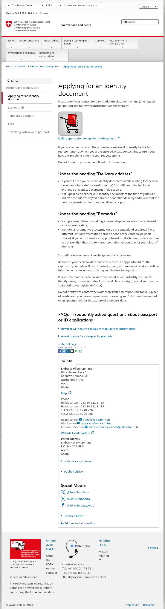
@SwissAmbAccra (78, 498)
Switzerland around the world (81, 5)
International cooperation (52, 56)
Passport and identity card (44, 66)
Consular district (74, 515)
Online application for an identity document (88, 138)
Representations (29, 44)
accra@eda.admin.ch (96, 419)
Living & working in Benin (77, 44)
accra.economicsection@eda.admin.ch (113, 427)
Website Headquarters (77, 433)
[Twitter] (64, 350)
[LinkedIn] (68, 350)
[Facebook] (60, 350)
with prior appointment (78, 461)
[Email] (80, 350)
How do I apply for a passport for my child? (86, 336)
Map (66, 393)
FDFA (49, 5)
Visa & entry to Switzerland (122, 44)
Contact (65, 360)
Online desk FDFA (51, 545)
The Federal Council (23, 5)
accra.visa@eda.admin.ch (97, 423)
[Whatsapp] (77, 350)
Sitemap (153, 547)
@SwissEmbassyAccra (80, 505)
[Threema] (72, 350)
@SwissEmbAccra (78, 492)
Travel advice (51, 44)
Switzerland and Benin (21, 56)
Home (9, 66)
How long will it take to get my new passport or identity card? (98, 328)
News (11, 44)
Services (100, 44)
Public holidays (74, 471)
